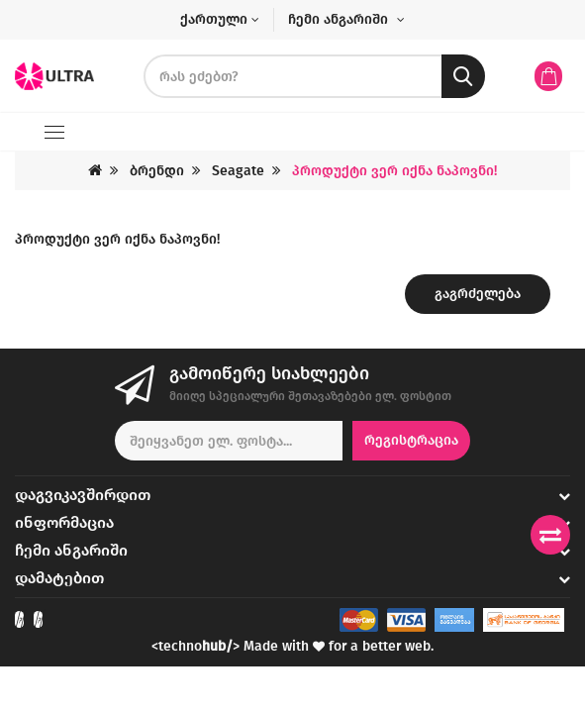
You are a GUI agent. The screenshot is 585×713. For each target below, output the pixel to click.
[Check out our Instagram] (38, 620)
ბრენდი (157, 170)
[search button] (463, 76)
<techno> (195, 646)
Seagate (238, 170)
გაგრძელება (478, 293)
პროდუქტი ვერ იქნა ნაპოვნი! (394, 170)
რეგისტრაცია (411, 440)
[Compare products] (550, 535)
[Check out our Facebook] (19, 620)
